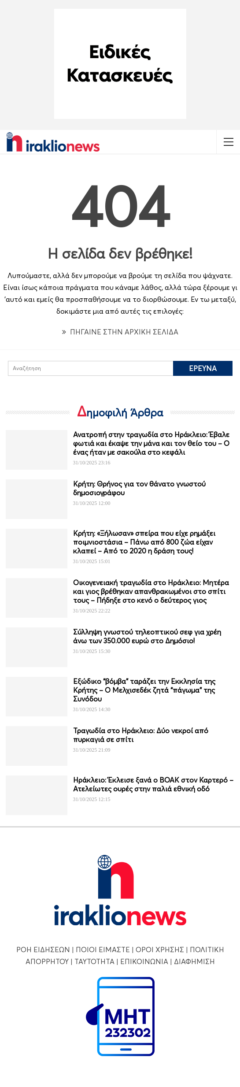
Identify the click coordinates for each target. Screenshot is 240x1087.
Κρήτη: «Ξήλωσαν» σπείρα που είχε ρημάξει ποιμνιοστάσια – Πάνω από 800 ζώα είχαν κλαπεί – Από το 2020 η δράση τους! (144, 542)
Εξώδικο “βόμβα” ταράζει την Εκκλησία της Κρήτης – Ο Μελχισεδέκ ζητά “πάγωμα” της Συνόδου (144, 690)
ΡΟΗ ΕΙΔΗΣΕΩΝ (43, 949)
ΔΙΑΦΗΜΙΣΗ (194, 961)
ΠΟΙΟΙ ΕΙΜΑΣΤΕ (103, 949)
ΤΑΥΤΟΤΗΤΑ (94, 961)
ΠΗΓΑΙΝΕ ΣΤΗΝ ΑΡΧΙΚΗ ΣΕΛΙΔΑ (120, 331)
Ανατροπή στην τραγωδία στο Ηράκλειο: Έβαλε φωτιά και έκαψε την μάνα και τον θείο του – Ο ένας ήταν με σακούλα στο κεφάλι (151, 443)
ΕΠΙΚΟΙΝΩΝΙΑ (144, 961)
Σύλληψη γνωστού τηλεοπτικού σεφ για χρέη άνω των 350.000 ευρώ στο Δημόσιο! (147, 636)
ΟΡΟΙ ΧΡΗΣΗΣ (160, 949)
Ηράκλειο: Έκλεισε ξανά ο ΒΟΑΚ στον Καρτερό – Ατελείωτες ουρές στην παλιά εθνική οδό (153, 784)
